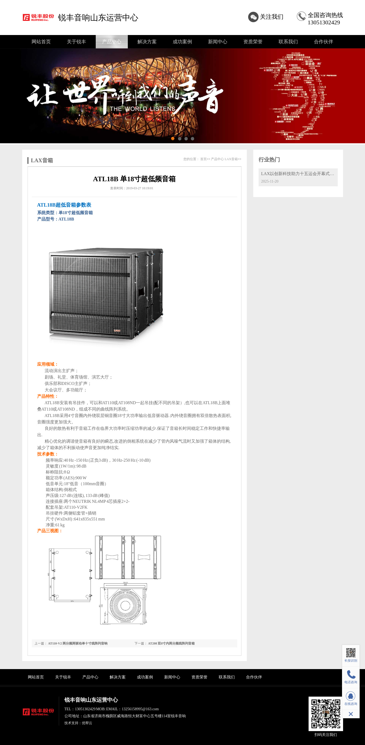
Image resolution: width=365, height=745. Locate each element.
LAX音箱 (42, 160)
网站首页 (41, 41)
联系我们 (288, 41)
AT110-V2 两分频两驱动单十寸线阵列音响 (78, 643)
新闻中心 (217, 41)
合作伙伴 (323, 41)
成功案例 (182, 41)
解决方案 (147, 41)
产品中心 (111, 41)
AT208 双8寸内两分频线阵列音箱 (171, 643)
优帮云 (87, 723)
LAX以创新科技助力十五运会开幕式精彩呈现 (304, 173)
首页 (203, 159)
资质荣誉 (253, 41)
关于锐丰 (76, 41)
